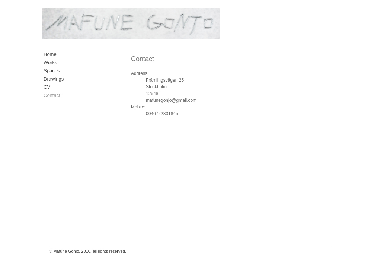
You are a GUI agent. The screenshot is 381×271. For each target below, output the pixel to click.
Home (50, 54)
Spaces (52, 70)
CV (47, 87)
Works (50, 62)
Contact (52, 95)
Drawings (54, 79)
